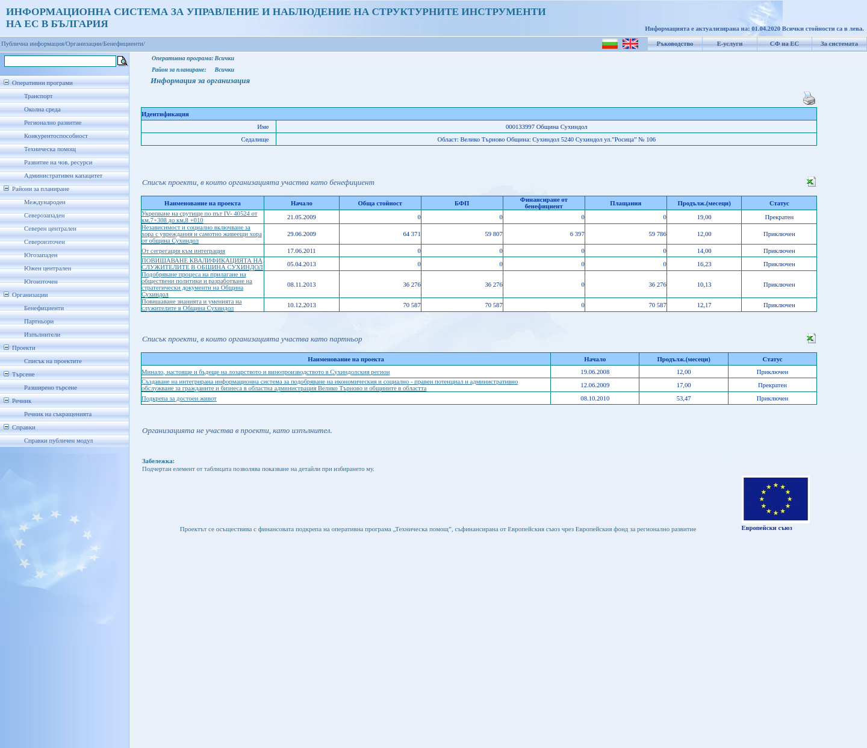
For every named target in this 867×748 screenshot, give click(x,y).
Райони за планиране (40, 188)
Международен (45, 202)
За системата (839, 43)
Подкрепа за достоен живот (179, 398)
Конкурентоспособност (56, 135)
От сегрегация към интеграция (183, 251)
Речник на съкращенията (58, 414)
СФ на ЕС (784, 43)
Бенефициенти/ (124, 43)
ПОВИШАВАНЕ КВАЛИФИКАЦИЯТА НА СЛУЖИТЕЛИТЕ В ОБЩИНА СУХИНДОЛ (202, 263)
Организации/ (85, 43)
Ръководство (675, 43)
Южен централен (47, 268)
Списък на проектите (53, 361)
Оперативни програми (42, 82)
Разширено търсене (50, 387)
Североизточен (44, 241)
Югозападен (40, 255)
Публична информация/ (33, 43)
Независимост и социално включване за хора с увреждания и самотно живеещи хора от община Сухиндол (201, 234)
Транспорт (38, 96)
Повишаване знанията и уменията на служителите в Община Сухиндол (191, 304)
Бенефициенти (44, 308)
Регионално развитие (53, 122)
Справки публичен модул (58, 440)
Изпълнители (42, 334)
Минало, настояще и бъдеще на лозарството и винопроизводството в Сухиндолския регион (265, 372)
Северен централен (50, 228)
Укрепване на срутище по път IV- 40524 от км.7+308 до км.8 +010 (199, 216)
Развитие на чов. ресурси (58, 162)
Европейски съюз (767, 528)
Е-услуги (730, 43)
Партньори (39, 321)
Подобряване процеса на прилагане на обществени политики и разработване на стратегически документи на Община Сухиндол (196, 284)
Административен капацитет (63, 175)
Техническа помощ (50, 149)
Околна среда (42, 109)
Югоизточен (41, 281)
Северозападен (44, 215)
